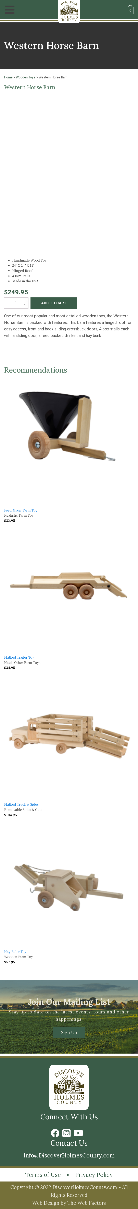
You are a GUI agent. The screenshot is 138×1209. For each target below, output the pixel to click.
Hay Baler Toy (15, 951)
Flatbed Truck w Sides (21, 804)
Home (8, 77)
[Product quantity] (16, 303)
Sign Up (69, 1032)
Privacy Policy (94, 1174)
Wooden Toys (25, 77)
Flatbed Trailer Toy (19, 657)
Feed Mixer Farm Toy (20, 510)
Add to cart (53, 303)
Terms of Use (43, 1174)
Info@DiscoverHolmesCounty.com (69, 1155)
